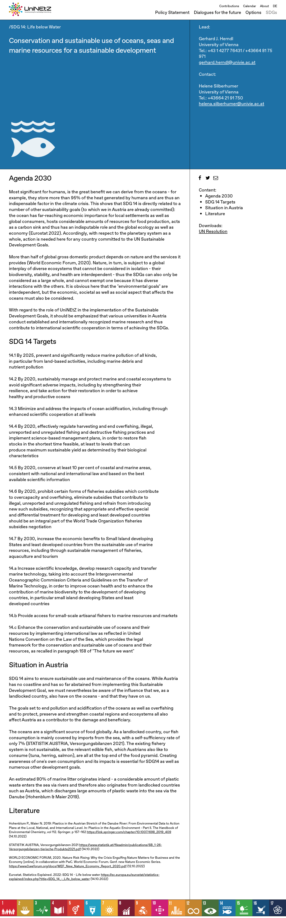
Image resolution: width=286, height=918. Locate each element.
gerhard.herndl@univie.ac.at (227, 62)
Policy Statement (172, 13)
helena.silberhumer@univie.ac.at (231, 104)
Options (253, 13)
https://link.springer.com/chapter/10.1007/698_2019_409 (129, 832)
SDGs (271, 13)
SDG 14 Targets (220, 202)
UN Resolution (213, 231)
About (264, 6)
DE (275, 6)
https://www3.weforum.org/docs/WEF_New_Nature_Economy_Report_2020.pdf (68, 866)
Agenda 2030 (219, 196)
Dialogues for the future (217, 13)
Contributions (229, 6)
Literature (215, 214)
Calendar (249, 6)
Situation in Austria (224, 208)
